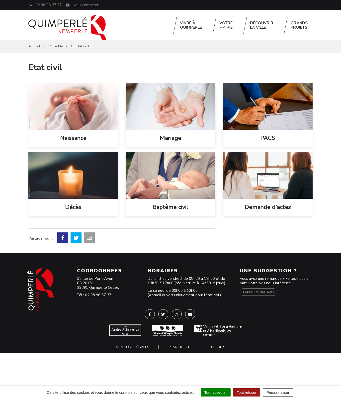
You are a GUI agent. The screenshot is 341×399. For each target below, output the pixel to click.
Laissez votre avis (258, 292)
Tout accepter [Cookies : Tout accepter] (215, 392)
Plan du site (180, 347)
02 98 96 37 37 (98, 295)
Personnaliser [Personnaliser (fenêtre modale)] (277, 392)
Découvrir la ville (261, 25)
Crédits (218, 347)
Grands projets (299, 25)
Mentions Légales (132, 347)
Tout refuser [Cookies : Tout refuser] (246, 392)
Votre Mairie (226, 25)
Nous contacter (81, 4)
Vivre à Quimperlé (191, 25)
